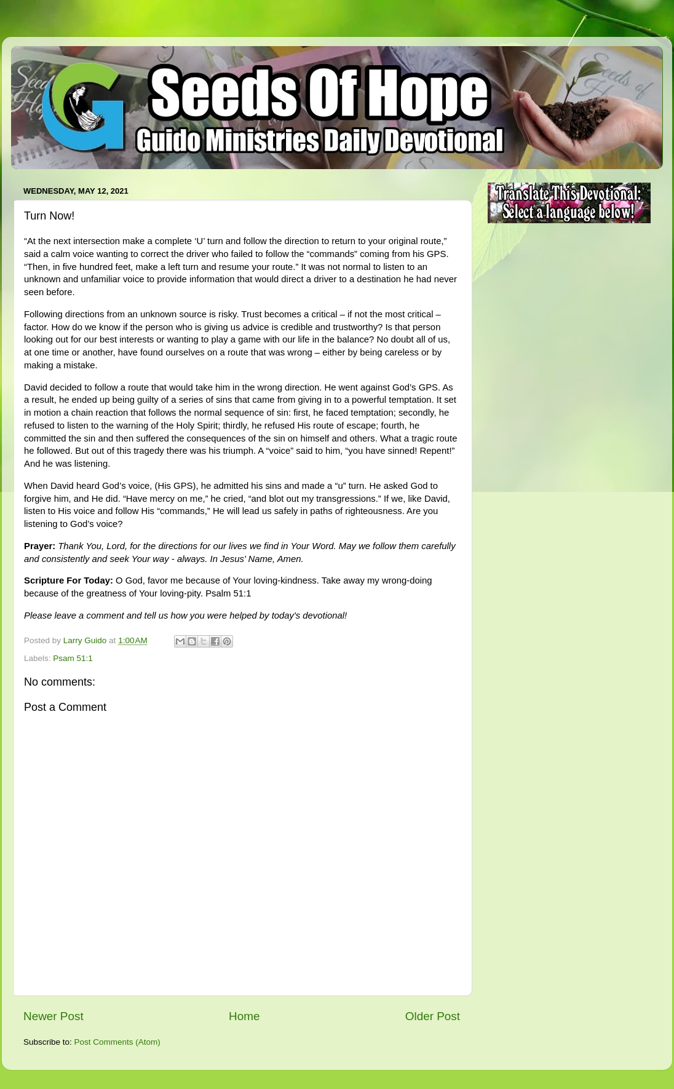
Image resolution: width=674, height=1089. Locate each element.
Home (244, 1016)
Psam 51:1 (73, 658)
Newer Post (53, 1016)
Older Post (432, 1016)
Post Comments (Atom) (117, 1042)
